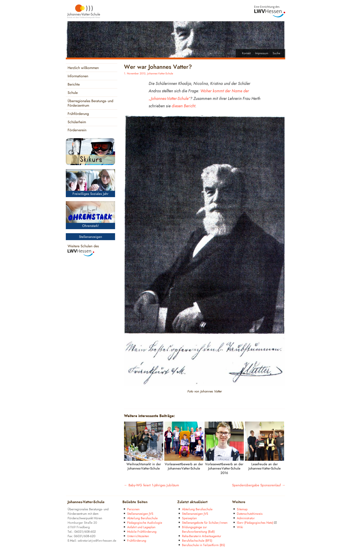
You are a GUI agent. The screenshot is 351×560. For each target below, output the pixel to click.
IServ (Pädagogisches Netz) (256, 522)
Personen (133, 509)
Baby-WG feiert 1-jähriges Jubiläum (151, 485)
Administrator (246, 518)
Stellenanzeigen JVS (140, 513)
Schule (73, 93)
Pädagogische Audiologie (144, 522)
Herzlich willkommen (83, 68)
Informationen (78, 76)
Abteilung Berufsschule (142, 518)
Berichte (74, 84)
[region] (90, 151)
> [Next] (109, 152)
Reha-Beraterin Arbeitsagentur (201, 536)
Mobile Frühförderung (141, 531)
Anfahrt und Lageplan (141, 527)
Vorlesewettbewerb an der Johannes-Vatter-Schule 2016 (224, 469)
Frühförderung (78, 114)
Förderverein (77, 130)
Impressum (261, 53)
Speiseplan (189, 518)
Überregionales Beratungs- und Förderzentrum (90, 103)
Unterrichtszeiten (138, 536)
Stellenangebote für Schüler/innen (204, 522)
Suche (276, 53)
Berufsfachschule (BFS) (197, 540)
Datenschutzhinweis (250, 513)
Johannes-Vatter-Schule (160, 73)
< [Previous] (71, 152)
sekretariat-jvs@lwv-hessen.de (97, 540)
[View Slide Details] (90, 151)
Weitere (238, 502)
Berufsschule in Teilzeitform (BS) (203, 545)
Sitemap (242, 509)
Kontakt (246, 53)
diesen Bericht (183, 106)
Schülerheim (77, 122)
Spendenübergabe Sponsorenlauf (258, 485)
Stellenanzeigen (90, 237)
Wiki (240, 527)
